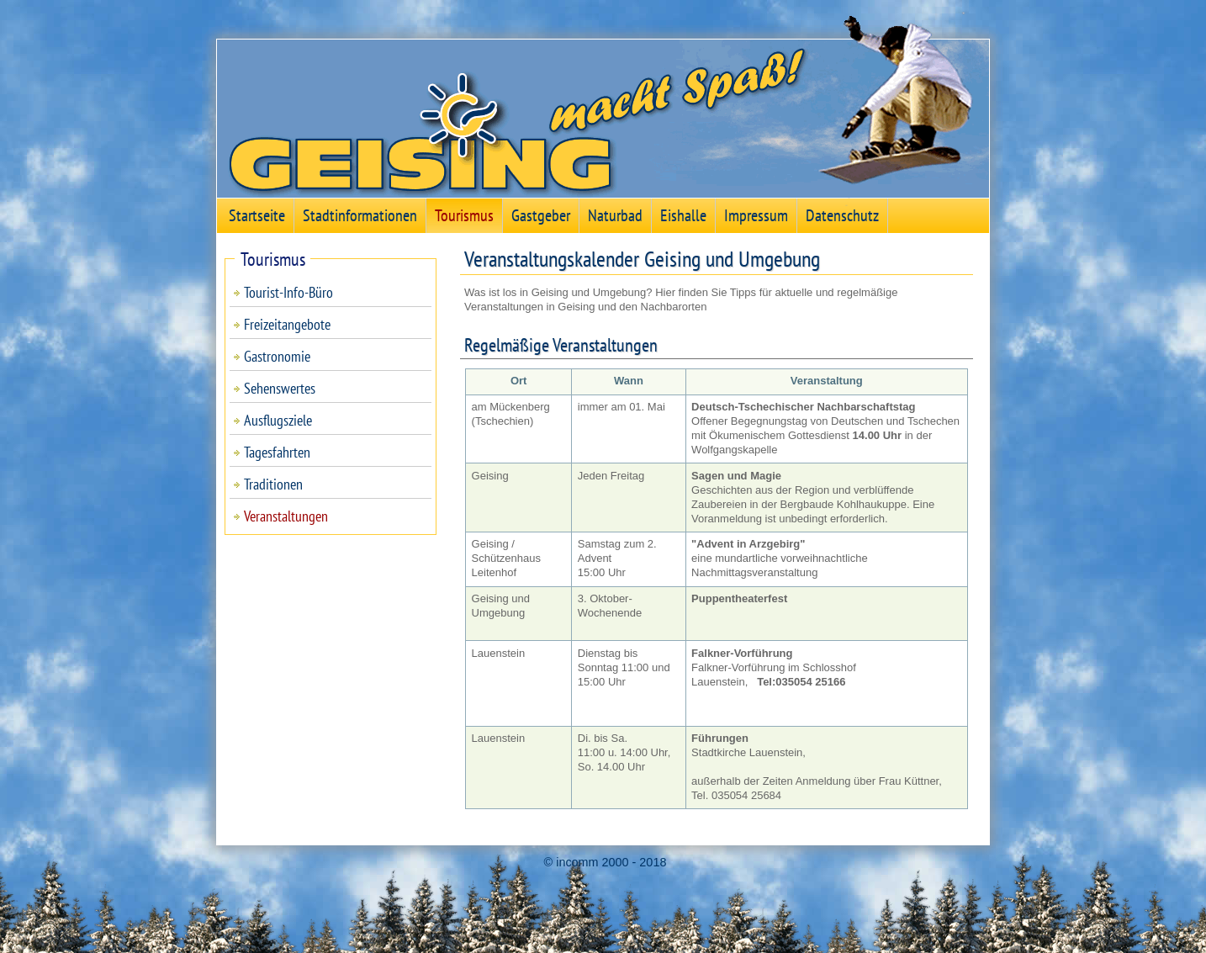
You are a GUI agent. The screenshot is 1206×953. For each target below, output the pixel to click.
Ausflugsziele (278, 420)
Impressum (756, 215)
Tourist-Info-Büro (288, 292)
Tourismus (464, 215)
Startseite (257, 215)
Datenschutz (842, 215)
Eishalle (683, 215)
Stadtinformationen (360, 215)
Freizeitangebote (287, 324)
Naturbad (615, 215)
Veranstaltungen (286, 516)
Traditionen (273, 484)
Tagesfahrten (277, 452)
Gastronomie (277, 356)
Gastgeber (540, 215)
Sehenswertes (279, 388)
